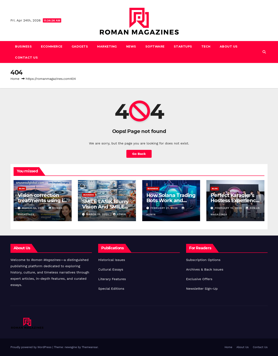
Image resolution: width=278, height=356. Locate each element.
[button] (264, 52)
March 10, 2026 (98, 214)
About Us (229, 46)
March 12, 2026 (34, 208)
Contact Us (26, 57)
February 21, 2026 (164, 208)
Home (14, 79)
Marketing (107, 46)
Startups (183, 46)
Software (155, 46)
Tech (206, 46)
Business (23, 46)
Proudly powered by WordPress (31, 347)
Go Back (139, 154)
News (131, 46)
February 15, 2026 (229, 208)
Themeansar (90, 347)
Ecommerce (51, 46)
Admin (119, 214)
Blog (22, 188)
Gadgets (80, 46)
